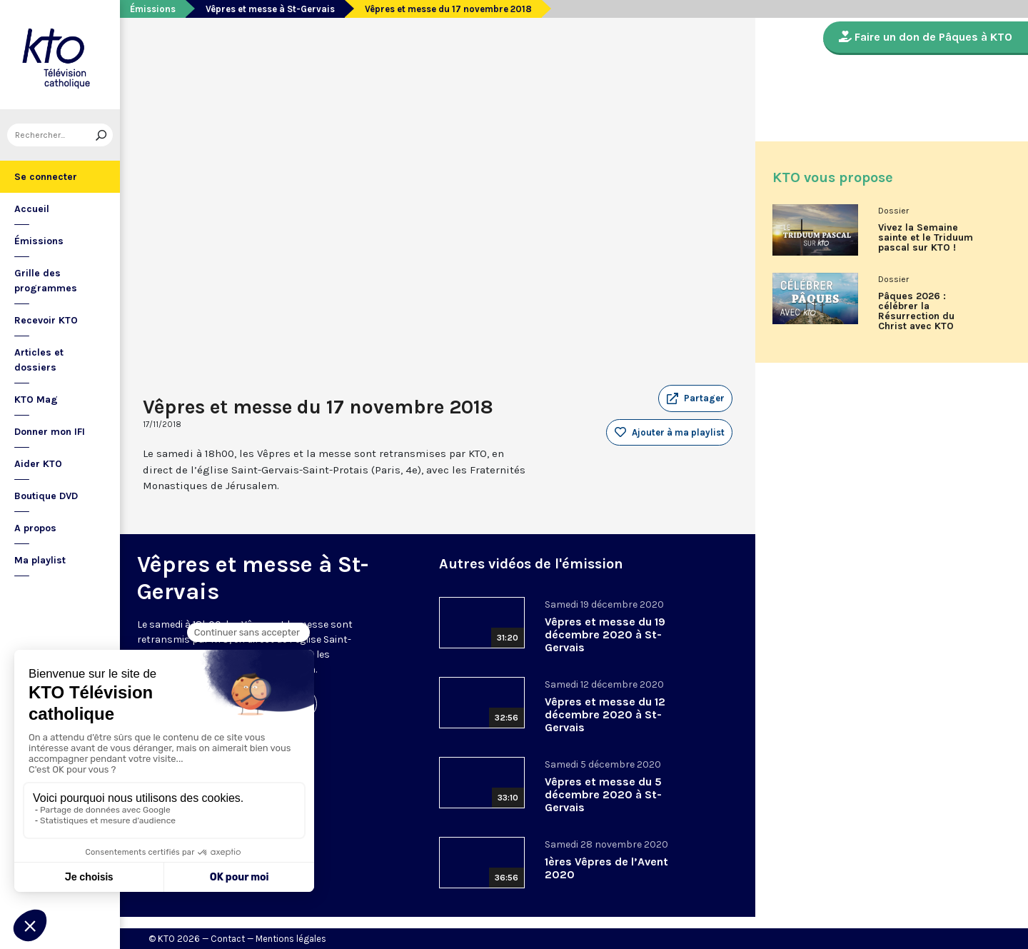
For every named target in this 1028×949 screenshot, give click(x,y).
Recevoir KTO (46, 320)
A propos (35, 528)
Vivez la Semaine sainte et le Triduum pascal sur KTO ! (925, 238)
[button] (695, 398)
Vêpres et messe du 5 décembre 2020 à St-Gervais (603, 794)
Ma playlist (40, 560)
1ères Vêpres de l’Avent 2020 (606, 868)
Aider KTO (38, 464)
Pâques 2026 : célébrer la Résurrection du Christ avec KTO (916, 311)
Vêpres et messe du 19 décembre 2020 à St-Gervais (605, 634)
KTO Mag (36, 399)
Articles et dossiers (39, 359)
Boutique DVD (46, 496)
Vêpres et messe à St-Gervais (270, 9)
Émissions (39, 241)
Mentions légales (291, 938)
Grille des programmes (45, 280)
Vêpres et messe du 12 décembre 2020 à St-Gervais (605, 714)
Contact (228, 938)
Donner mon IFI (49, 432)
